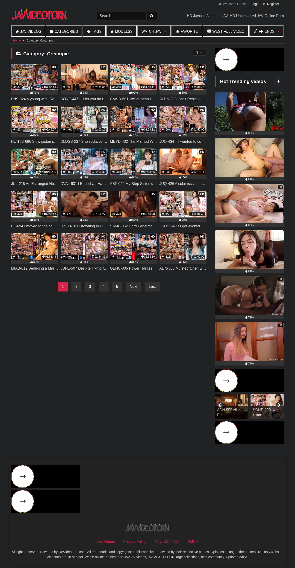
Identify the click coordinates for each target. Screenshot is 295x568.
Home (17, 40)
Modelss (124, 31)
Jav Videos (30, 31)
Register (273, 4)
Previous (220, 405)
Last (152, 286)
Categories (66, 31)
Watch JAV (152, 31)
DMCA (192, 542)
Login (255, 4)
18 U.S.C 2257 (167, 542)
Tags (96, 31)
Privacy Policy (134, 542)
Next (133, 286)
